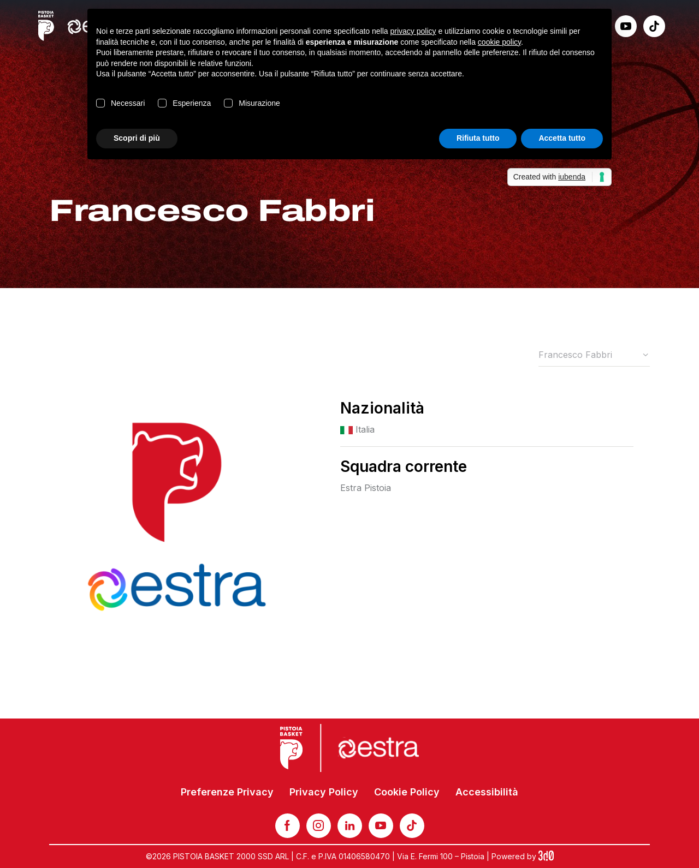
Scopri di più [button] (137, 138)
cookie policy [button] (499, 42)
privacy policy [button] (413, 31)
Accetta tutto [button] (561, 138)
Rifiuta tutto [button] (478, 138)
